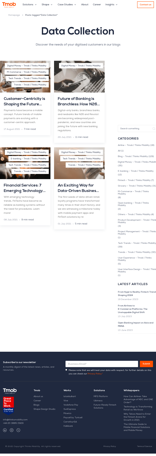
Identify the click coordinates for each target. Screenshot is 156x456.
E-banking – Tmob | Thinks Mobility (136, 171)
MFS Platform (101, 397)
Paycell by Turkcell (73, 418)
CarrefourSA (70, 422)
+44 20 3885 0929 (13, 423)
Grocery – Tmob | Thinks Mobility (135, 186)
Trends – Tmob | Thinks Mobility (134, 252)
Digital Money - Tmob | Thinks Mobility (26, 66)
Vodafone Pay (71, 405)
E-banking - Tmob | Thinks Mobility (28, 159)
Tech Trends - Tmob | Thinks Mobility (27, 79)
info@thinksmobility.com (15, 420)
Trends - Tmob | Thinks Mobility (30, 85)
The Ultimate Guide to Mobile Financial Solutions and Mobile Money (137, 427)
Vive (66, 401)
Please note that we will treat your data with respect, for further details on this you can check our (110, 372)
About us (38, 397)
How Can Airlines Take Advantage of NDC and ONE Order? (138, 400)
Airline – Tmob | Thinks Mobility (134, 145)
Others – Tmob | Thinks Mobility (134, 215)
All (119, 151)
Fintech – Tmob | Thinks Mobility (134, 180)
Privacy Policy (109, 447)
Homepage (14, 15)
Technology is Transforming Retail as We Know (138, 408)
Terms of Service (144, 447)
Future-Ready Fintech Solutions (105, 406)
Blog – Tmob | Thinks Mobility (133, 157)
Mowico (67, 413)
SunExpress (70, 409)
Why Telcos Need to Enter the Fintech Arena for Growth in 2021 (137, 417)
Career (37, 401)
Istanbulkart (70, 397)
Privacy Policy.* (95, 374)
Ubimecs (98, 401)
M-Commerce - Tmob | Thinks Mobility (26, 72)
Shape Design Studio (44, 409)
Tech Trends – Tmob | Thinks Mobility (137, 243)
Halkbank (68, 426)
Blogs (36, 405)
